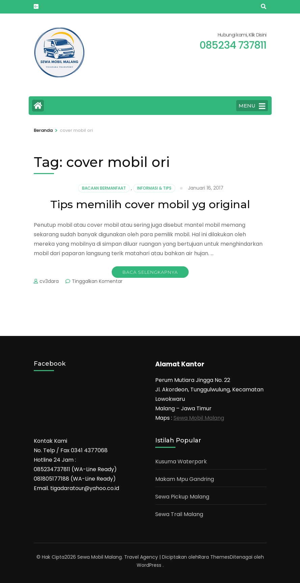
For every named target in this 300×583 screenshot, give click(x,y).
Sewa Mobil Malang (198, 418)
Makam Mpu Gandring (184, 479)
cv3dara (49, 281)
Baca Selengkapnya (150, 272)
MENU (252, 106)
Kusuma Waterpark (181, 461)
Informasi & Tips (154, 188)
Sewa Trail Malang (179, 514)
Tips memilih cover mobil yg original (150, 204)
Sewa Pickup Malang (182, 497)
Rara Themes (214, 557)
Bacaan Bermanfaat (104, 188)
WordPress (149, 565)
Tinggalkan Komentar (97, 281)
